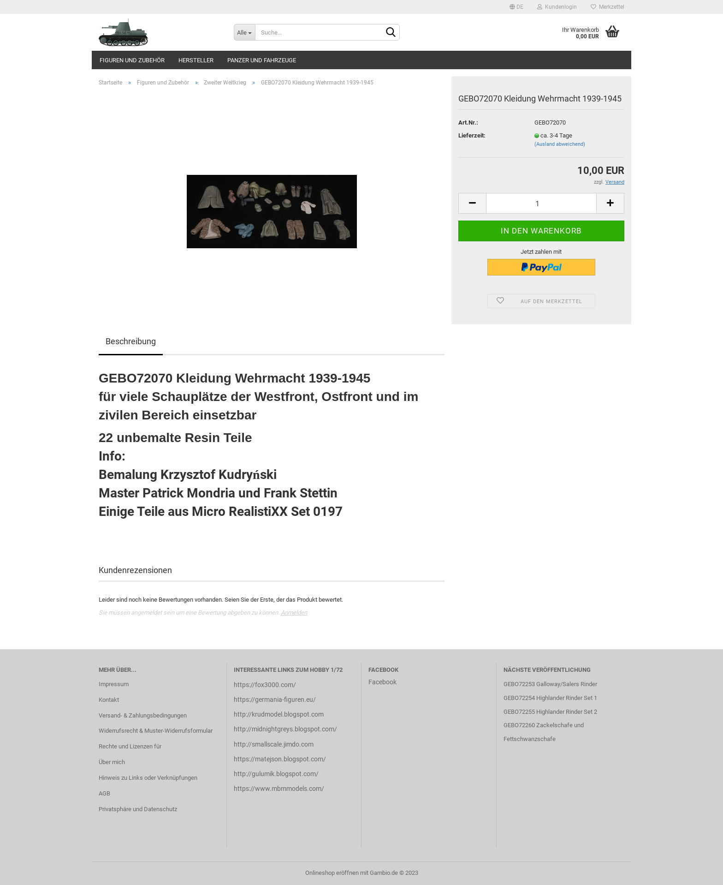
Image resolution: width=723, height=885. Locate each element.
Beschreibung (131, 341)
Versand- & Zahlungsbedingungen (143, 715)
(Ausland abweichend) (559, 144)
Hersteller (195, 60)
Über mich (112, 762)
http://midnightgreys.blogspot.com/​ (285, 729)
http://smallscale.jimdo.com (274, 744)
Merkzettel (607, 7)
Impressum (114, 684)
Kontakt (109, 699)
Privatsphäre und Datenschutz (138, 809)
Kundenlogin (557, 7)
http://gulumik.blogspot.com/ (276, 773)
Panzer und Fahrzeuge (261, 60)
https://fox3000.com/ (265, 684)
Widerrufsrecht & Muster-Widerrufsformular (156, 730)
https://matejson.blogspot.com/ (280, 759)
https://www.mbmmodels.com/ (279, 788)
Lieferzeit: (472, 135)
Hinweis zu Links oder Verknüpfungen (148, 777)
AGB (104, 793)
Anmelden (294, 612)
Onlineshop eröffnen (332, 872)
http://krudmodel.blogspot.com (279, 714)
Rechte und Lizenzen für (130, 746)
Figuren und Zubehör (132, 60)
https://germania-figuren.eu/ (275, 699)
